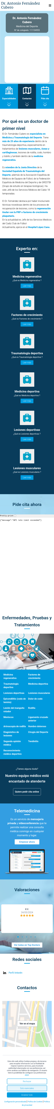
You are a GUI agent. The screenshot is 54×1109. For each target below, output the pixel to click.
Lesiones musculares (39, 693)
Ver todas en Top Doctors (27, 945)
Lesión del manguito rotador (13, 710)
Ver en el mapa (27, 1023)
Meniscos (8, 717)
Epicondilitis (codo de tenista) (14, 700)
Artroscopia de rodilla (14, 726)
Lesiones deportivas (13, 693)
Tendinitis (33, 741)
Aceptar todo (27, 1095)
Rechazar (27, 1081)
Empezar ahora (27, 842)
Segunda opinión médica (12, 743)
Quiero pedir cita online (27, 791)
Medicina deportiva (38, 683)
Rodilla (31, 708)
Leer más (27, 286)
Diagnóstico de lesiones (11, 734)
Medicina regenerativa (9, 676)
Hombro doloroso (37, 726)
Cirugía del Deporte (38, 732)
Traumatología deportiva (11, 685)
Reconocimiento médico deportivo (12, 752)
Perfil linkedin (15, 972)
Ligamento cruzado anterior (38, 719)
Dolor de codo (35, 698)
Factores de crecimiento (34, 676)
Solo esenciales (27, 1088)
